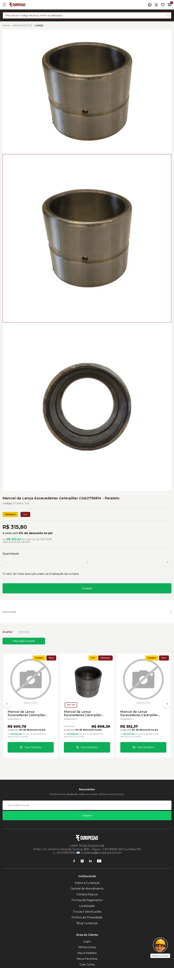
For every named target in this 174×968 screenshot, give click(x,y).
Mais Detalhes (33, 747)
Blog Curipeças (87, 923)
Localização (87, 905)
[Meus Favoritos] (162, 4)
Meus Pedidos (87, 953)
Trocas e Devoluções (87, 911)
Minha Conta (87, 947)
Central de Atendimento (87, 888)
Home (6, 25)
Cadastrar (87, 815)
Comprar (87, 588)
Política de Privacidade (87, 917)
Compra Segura (87, 894)
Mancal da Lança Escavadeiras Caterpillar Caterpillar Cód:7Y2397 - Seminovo (83, 713)
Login (87, 941)
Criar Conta (87, 964)
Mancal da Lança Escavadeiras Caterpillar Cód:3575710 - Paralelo (139, 713)
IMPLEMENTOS (22, 25)
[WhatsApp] (150, 4)
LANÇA (39, 25)
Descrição (9, 611)
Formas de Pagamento (87, 900)
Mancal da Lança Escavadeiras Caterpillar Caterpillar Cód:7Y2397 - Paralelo (27, 713)
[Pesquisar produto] (168, 15)
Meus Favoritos (87, 958)
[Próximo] (167, 704)
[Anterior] (7, 704)
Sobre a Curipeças (87, 882)
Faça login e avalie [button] (24, 641)
